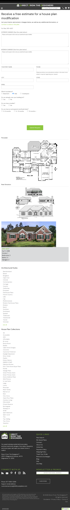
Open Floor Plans (8, 398)
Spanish (5, 313)
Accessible (6, 335)
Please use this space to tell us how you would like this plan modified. (35, 40)
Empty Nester (7, 360)
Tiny (4, 417)
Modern (5, 305)
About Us (39, 445)
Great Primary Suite (9, 373)
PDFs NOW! (6, 402)
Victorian (6, 322)
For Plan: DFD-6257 (7, 28)
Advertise (39, 447)
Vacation (5, 423)
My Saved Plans (41, 440)
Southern (6, 309)
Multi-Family (7, 389)
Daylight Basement (9, 354)
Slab (15, 93)
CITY (17, 79)
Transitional (6, 318)
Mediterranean (7, 301)
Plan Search (40, 438)
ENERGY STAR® (7, 362)
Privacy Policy (56, 499)
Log (4, 299)
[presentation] (15, 118)
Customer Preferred (9, 352)
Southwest (6, 311)
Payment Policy (41, 449)
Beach (5, 273)
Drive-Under (7, 356)
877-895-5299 (11, 482)
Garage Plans (7, 371)
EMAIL (17, 86)
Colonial (5, 280)
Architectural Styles (9, 268)
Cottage (5, 284)
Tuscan (5, 320)
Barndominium (7, 271)
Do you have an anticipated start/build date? (15, 109)
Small (4, 410)
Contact (39, 442)
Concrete (6, 350)
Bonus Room (7, 343)
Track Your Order (42, 454)
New (4, 394)
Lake (4, 297)
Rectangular (6, 406)
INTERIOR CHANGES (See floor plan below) (35, 56)
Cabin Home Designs (9, 348)
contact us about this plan (10, 24)
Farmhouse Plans (8, 292)
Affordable (6, 339)
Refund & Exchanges (43, 457)
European (6, 290)
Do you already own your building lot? (12, 97)
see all (5, 325)
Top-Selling (6, 419)
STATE (52, 79)
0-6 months (7, 111)
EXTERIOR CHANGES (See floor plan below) (35, 39)
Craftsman (6, 288)
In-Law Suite (7, 381)
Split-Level (6, 415)
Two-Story (6, 421)
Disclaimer (46, 499)
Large (4, 383)
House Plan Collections (10, 329)
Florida (5, 368)
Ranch (5, 307)
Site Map (39, 464)
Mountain (6, 387)
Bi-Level (5, 341)
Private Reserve (8, 404)
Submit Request (35, 128)
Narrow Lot (6, 392)
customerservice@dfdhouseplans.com (14, 486)
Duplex (5, 358)
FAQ (37, 461)
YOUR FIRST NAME (17, 68)
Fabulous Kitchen (8, 364)
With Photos (7, 379)
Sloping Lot (6, 408)
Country (5, 286)
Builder (5, 345)
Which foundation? (7, 91)
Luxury (5, 385)
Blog (37, 459)
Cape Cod (6, 278)
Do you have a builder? (8, 103)
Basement (6, 93)
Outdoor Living (7, 400)
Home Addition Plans (9, 377)
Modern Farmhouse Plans (10, 303)
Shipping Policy (41, 452)
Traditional (6, 315)
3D (4, 333)
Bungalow (6, 276)
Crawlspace (25, 93)
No (11, 99)
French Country (7, 294)
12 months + (32, 111)
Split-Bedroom (7, 413)
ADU (4, 337)
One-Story (6, 396)
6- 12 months (20, 111)
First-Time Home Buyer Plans (12, 366)
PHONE (52, 70)
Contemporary (7, 282)
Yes (4, 99)
